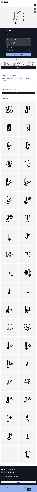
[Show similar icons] (35, 12)
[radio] (18, 42)
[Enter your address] (18, 479)
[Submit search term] (35, 5)
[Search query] (18, 89)
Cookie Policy (16, 487)
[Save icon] (35, 9)
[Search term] (19, 5)
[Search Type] (2, 5)
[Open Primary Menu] (2, 2)
